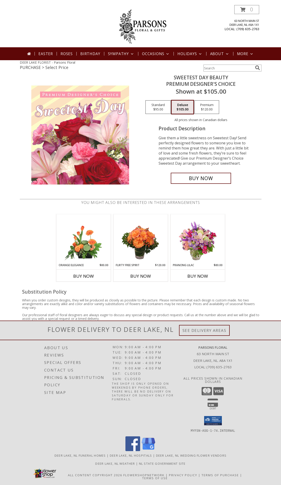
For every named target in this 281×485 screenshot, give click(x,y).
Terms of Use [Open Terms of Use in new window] (155, 478)
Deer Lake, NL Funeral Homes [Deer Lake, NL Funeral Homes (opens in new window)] (80, 455)
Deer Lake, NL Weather (115, 463)
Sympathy (121, 53)
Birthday (90, 53)
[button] (246, 9)
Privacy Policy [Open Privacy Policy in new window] (183, 475)
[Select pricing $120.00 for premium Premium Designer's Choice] (207, 107)
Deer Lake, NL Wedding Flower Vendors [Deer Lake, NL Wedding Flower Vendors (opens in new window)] (191, 455)
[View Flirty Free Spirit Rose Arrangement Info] (140, 238)
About (219, 53)
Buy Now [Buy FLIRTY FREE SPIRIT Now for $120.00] (140, 276)
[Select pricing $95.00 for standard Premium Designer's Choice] (158, 107)
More (245, 53)
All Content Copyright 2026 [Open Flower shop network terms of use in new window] (95, 475)
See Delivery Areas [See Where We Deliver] (204, 330)
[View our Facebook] (132, 449)
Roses (67, 53)
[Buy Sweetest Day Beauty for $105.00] (201, 178)
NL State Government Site (162, 463)
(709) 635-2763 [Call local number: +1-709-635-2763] (247, 29)
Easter (45, 53)
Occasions (156, 53)
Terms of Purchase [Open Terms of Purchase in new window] (220, 475)
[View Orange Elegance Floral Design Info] (83, 238)
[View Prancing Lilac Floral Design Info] (197, 238)
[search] (257, 67)
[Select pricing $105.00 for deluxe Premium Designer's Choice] (182, 107)
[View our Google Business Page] (148, 449)
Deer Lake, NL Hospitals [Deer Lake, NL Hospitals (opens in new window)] (131, 455)
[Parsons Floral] (141, 26)
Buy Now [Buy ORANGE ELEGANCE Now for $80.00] (83, 276)
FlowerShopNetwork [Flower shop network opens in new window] (144, 475)
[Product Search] (228, 68)
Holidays (189, 53)
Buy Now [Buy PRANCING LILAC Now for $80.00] (197, 276)
